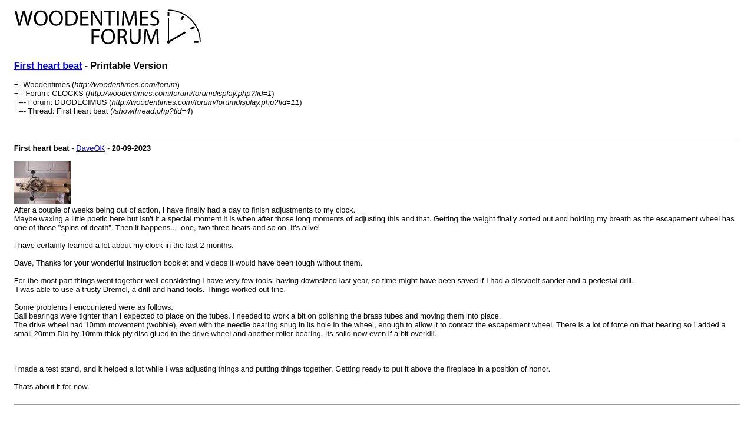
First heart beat (48, 66)
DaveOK (90, 148)
